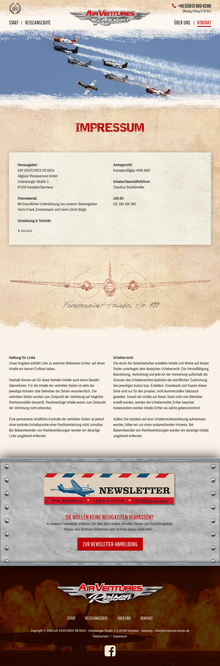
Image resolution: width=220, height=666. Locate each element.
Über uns (182, 23)
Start (13, 23)
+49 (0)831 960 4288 (191, 5)
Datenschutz (101, 636)
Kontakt (204, 23)
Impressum (120, 636)
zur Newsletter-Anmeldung (110, 544)
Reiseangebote (38, 23)
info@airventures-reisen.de (172, 630)
